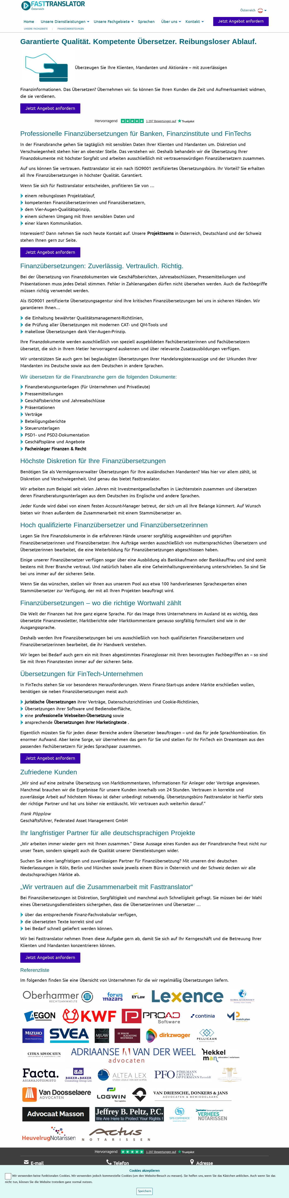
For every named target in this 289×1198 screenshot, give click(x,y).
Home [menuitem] (29, 22)
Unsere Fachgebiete (36, 29)
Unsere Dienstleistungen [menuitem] (63, 22)
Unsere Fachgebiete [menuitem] (112, 22)
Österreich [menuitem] (251, 10)
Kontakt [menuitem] (192, 22)
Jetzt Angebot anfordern (241, 21)
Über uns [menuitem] (169, 22)
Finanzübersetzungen (71, 29)
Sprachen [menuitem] (146, 22)
